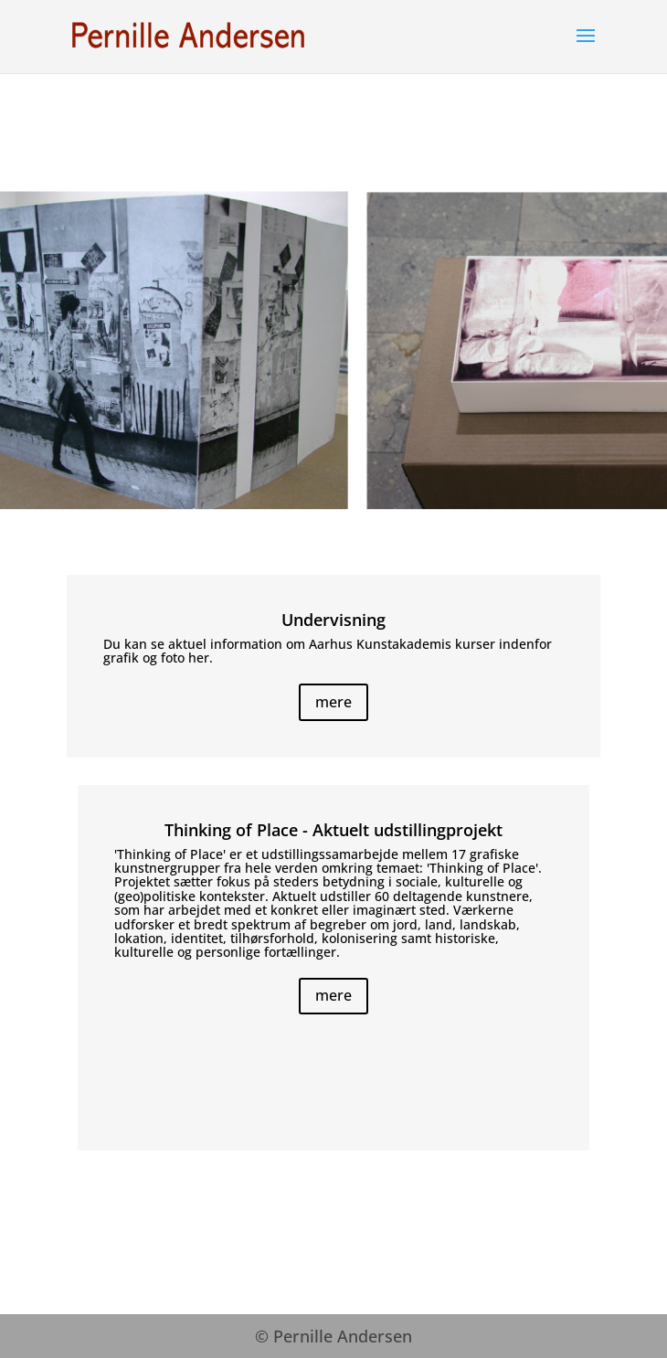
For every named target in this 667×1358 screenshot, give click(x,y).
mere (333, 702)
